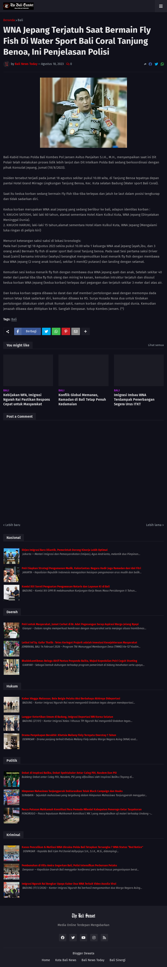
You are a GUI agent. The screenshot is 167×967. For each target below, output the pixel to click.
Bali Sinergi (117, 960)
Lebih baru (12, 525)
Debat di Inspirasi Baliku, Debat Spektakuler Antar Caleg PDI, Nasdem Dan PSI (69, 772)
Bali (20, 20)
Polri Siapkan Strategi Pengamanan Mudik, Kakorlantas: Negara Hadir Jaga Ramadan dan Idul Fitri (81, 568)
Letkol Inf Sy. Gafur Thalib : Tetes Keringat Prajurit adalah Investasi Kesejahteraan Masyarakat (79, 642)
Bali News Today (93, 960)
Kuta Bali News (65, 960)
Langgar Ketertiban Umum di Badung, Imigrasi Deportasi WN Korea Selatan (67, 716)
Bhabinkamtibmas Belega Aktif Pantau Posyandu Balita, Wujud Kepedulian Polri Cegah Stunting (79, 660)
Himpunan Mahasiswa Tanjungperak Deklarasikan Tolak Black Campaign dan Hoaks (72, 791)
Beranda (9, 20)
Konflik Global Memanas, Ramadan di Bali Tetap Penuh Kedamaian (82, 399)
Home (46, 960)
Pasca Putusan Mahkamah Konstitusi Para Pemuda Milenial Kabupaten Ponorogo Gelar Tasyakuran (82, 809)
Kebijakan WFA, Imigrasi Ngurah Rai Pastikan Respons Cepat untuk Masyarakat (26, 399)
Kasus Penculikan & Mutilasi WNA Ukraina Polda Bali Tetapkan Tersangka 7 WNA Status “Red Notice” (82, 847)
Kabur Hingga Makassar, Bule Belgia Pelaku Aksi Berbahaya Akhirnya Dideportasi (71, 698)
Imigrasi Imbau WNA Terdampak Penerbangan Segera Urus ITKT (134, 399)
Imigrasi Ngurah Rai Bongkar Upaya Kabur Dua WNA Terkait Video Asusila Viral (69, 883)
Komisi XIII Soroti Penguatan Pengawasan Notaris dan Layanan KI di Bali (66, 586)
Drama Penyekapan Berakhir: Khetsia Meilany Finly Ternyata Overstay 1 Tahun (69, 735)
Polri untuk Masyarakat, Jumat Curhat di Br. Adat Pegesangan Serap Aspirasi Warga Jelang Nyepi (80, 624)
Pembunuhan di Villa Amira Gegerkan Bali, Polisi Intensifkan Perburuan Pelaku (69, 865)
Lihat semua (156, 345)
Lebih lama (154, 525)
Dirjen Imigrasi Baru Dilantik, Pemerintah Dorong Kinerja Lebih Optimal (65, 549)
